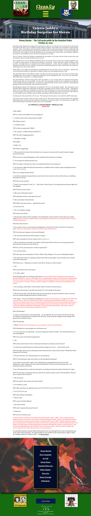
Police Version (45, 470)
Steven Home (44, 434)
